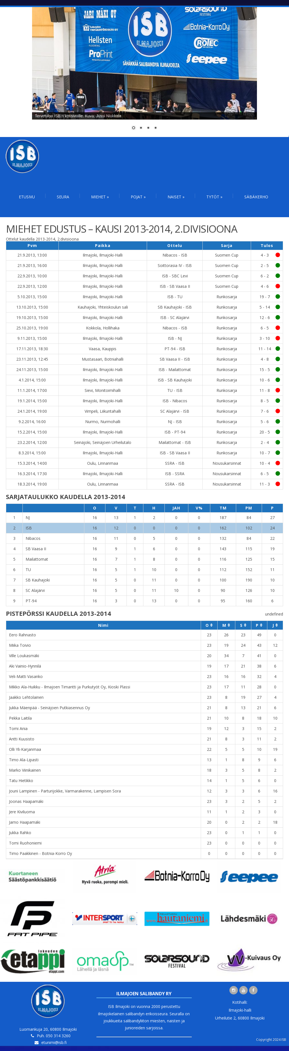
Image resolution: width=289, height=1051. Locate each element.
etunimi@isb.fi (54, 1042)
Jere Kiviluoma (22, 811)
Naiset (176, 196)
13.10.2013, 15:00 (32, 307)
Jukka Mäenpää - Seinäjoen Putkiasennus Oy (49, 707)
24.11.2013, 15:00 (32, 369)
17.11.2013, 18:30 (32, 348)
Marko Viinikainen (25, 770)
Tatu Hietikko (21, 780)
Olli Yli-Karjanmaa (25, 749)
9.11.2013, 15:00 (32, 338)
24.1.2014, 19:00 (32, 411)
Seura (63, 196)
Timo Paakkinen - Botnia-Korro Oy (40, 853)
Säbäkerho (256, 196)
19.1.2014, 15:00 (32, 400)
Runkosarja (226, 296)
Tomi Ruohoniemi (25, 843)
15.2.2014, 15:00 (32, 432)
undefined (274, 614)
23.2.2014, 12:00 (32, 442)
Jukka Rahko (20, 832)
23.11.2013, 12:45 (32, 359)
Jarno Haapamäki (24, 822)
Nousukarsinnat (227, 463)
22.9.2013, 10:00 (32, 276)
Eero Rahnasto (22, 634)
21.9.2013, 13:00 (32, 255)
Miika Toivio (20, 645)
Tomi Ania (18, 728)
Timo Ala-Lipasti (24, 759)
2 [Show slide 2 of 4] (141, 128)
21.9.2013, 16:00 (32, 265)
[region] (144, 72)
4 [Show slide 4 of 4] (155, 128)
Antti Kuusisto (21, 739)
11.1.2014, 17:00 (32, 390)
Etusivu (27, 196)
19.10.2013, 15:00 (32, 317)
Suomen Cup (226, 255)
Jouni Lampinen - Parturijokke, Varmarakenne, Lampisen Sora (65, 791)
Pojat (138, 196)
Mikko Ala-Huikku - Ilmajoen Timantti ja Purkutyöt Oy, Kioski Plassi (69, 687)
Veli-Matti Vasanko (26, 676)
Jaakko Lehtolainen (26, 697)
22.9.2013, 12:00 (32, 286)
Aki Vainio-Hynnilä (25, 666)
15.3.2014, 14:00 (32, 463)
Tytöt (214, 196)
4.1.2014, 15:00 (32, 380)
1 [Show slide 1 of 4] (133, 128)
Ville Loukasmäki (24, 655)
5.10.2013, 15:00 (32, 296)
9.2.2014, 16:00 (32, 421)
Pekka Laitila (20, 718)
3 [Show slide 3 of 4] (148, 128)
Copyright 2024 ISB (271, 1039)
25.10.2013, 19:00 (32, 328)
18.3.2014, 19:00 (32, 484)
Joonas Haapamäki (26, 801)
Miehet (100, 196)
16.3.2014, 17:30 (32, 473)
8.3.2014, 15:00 (32, 452)
